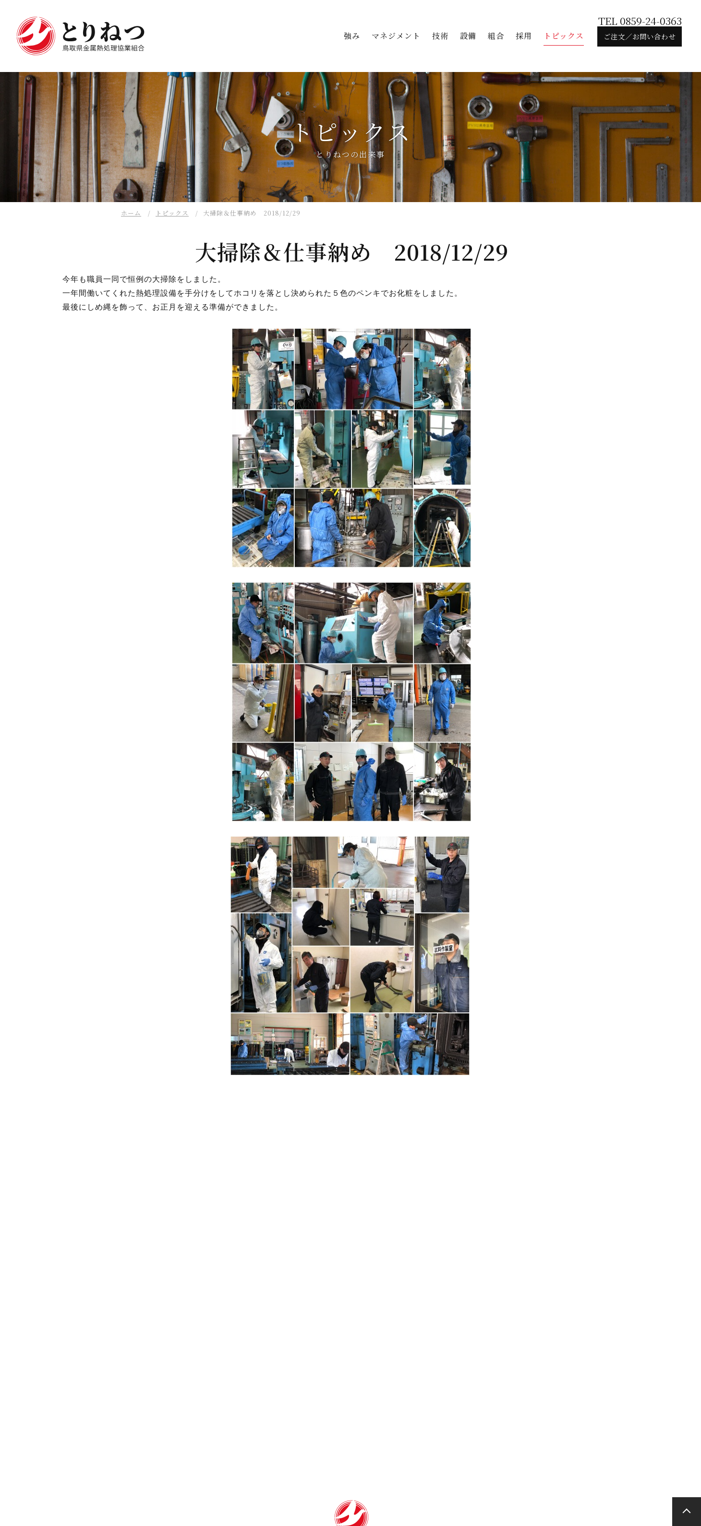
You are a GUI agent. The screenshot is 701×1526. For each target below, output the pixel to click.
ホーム (131, 212)
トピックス (172, 212)
